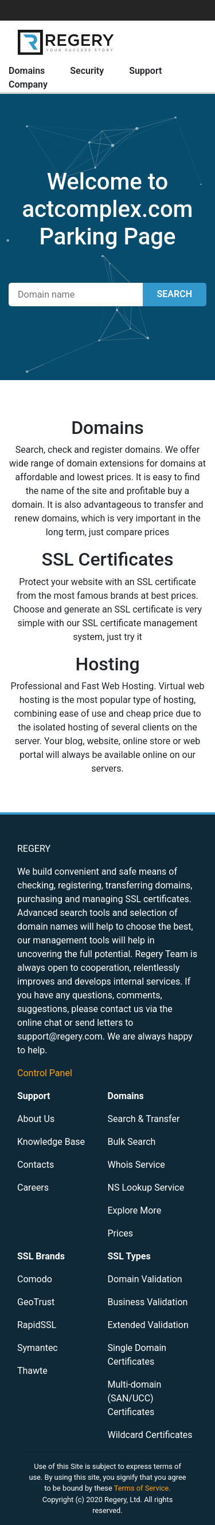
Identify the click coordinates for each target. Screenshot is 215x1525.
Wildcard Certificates (150, 1434)
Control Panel (44, 1073)
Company (28, 84)
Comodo (34, 1279)
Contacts (35, 1164)
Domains (27, 70)
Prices (121, 1233)
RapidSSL (36, 1324)
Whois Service (136, 1164)
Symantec (37, 1347)
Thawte (32, 1370)
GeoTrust (35, 1302)
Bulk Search (132, 1141)
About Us (35, 1118)
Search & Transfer (144, 1118)
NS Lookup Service (146, 1187)
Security (87, 70)
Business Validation (148, 1302)
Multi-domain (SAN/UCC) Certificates (135, 1398)
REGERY (33, 848)
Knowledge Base (51, 1141)
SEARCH (174, 294)
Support (145, 70)
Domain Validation (145, 1279)
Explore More (135, 1210)
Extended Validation (148, 1324)
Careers (33, 1187)
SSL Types (129, 1256)
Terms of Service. (142, 1488)
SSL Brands (41, 1256)
